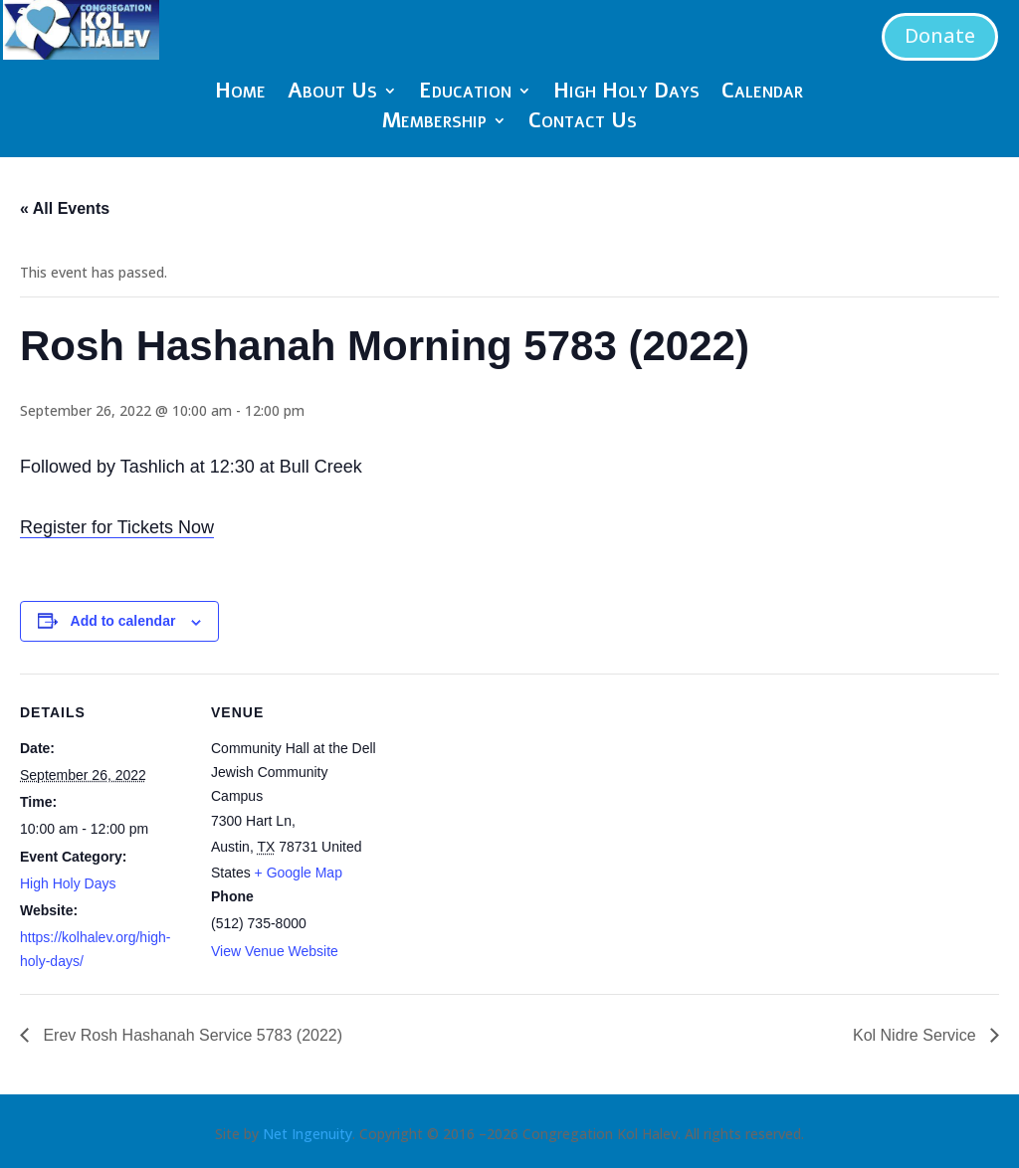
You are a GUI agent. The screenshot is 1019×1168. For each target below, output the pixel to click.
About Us (332, 94)
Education (465, 94)
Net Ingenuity (307, 1133)
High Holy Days (626, 94)
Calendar (762, 94)
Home (240, 94)
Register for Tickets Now (117, 527)
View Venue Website (274, 951)
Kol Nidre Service (916, 1035)
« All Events (64, 208)
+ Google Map (298, 872)
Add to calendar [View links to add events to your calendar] (123, 621)
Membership (434, 123)
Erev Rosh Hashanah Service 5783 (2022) (190, 1035)
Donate (940, 35)
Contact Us (582, 123)
